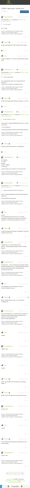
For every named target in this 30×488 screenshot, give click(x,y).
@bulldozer (12, 72)
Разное (5, 11)
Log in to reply (24, 11)
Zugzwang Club (10, 479)
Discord (22, 480)
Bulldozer (6, 42)
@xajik (10, 19)
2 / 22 (15, 473)
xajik (5, 56)
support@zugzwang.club (11, 480)
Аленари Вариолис (8, 16)
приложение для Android (15, 482)
